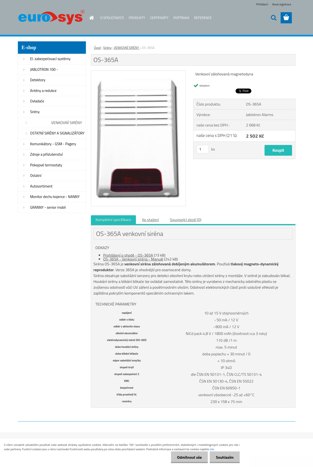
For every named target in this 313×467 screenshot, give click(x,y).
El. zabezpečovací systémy (50, 59)
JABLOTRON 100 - (44, 69)
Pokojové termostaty (46, 165)
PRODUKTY (137, 17)
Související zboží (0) (185, 220)
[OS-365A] (138, 73)
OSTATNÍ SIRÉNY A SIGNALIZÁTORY (57, 133)
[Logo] (51, 18)
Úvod (97, 47)
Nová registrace (281, 4)
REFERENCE (203, 17)
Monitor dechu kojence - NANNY (55, 196)
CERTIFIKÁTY (159, 17)
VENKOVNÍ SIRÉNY (66, 123)
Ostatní (35, 175)
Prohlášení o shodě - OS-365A (128, 255)
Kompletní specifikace (113, 220)
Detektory (38, 80)
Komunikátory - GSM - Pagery (53, 144)
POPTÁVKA (181, 17)
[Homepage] (88, 17)
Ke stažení (150, 220)
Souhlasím (225, 457)
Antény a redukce (43, 90)
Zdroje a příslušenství (46, 154)
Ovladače (37, 101)
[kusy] (203, 149)
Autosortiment (41, 186)
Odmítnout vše (189, 457)
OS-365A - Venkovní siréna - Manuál (133, 259)
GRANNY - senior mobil (48, 207)
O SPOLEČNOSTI (112, 17)
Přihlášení (262, 4)
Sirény (35, 112)
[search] (273, 17)
